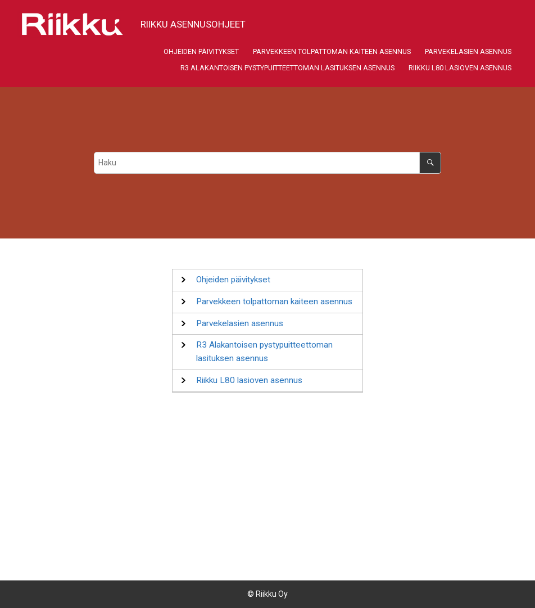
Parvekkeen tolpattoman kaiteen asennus (332, 51)
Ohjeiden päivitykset (201, 51)
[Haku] (430, 163)
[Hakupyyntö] (268, 163)
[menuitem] (201, 52)
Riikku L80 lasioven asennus (460, 68)
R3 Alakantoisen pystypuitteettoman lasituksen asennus (287, 68)
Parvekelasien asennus (468, 51)
